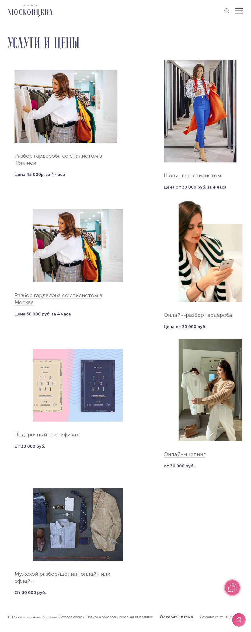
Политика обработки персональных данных (119, 617)
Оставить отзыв (176, 616)
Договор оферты (72, 617)
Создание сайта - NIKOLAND (221, 617)
